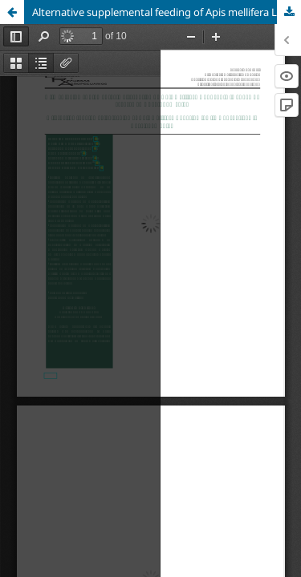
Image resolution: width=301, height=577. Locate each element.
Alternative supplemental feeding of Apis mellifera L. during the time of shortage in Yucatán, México (166, 12)
